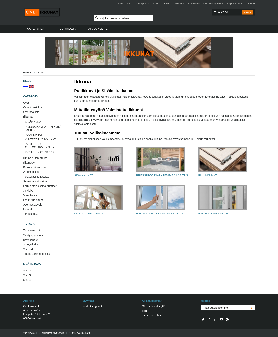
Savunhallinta (31, 111)
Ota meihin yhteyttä (213, 3)
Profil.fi (167, 3)
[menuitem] (37, 29)
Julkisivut (28, 190)
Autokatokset (31, 171)
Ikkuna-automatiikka (35, 158)
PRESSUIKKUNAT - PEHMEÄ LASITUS (43, 128)
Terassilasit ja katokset (36, 176)
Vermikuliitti (30, 195)
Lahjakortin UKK (151, 315)
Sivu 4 (27, 279)
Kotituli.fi (179, 3)
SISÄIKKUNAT (34, 121)
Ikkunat (28, 116)
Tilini (144, 310)
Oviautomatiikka (32, 107)
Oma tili (251, 3)
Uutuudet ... (30, 209)
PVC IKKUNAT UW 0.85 (39, 152)
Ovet (26, 102)
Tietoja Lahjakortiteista (36, 253)
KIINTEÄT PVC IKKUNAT (40, 139)
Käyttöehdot (30, 239)
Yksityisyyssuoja (33, 235)
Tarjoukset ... (30, 213)
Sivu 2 (27, 270)
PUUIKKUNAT (33, 134)
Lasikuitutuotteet (33, 200)
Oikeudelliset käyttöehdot (51, 333)
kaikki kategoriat (92, 306)
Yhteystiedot (30, 244)
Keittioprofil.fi (142, 3)
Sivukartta (29, 249)
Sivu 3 (27, 275)
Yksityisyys (29, 333)
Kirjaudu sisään (235, 3)
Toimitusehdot (31, 230)
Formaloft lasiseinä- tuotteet (40, 185)
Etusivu (28, 72)
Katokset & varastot (35, 167)
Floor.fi (156, 3)
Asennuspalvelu (32, 204)
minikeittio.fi (193, 3)
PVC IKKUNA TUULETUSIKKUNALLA (39, 145)
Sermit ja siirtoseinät (35, 181)
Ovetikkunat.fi (125, 3)
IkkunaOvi (29, 162)
